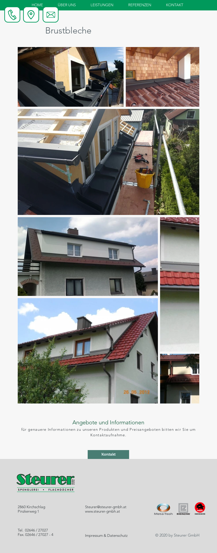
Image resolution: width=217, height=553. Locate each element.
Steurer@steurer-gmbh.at (105, 507)
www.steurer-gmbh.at (102, 511)
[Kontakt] (108, 454)
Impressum (94, 535)
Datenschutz (117, 535)
